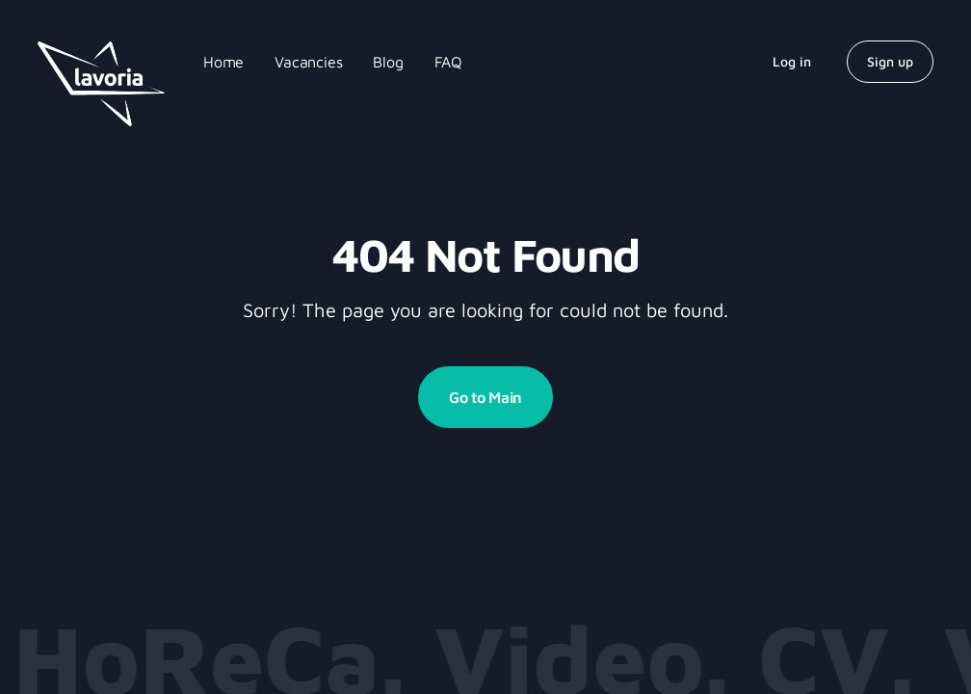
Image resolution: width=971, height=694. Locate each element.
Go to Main (485, 397)
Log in (792, 61)
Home (223, 61)
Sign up (890, 61)
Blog (388, 61)
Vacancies (308, 61)
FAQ (448, 61)
